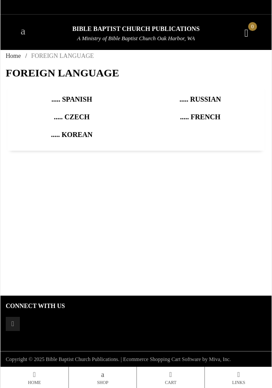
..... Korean (71, 134)
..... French (200, 117)
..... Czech (72, 117)
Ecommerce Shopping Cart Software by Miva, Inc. (177, 359)
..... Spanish (71, 99)
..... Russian (200, 99)
